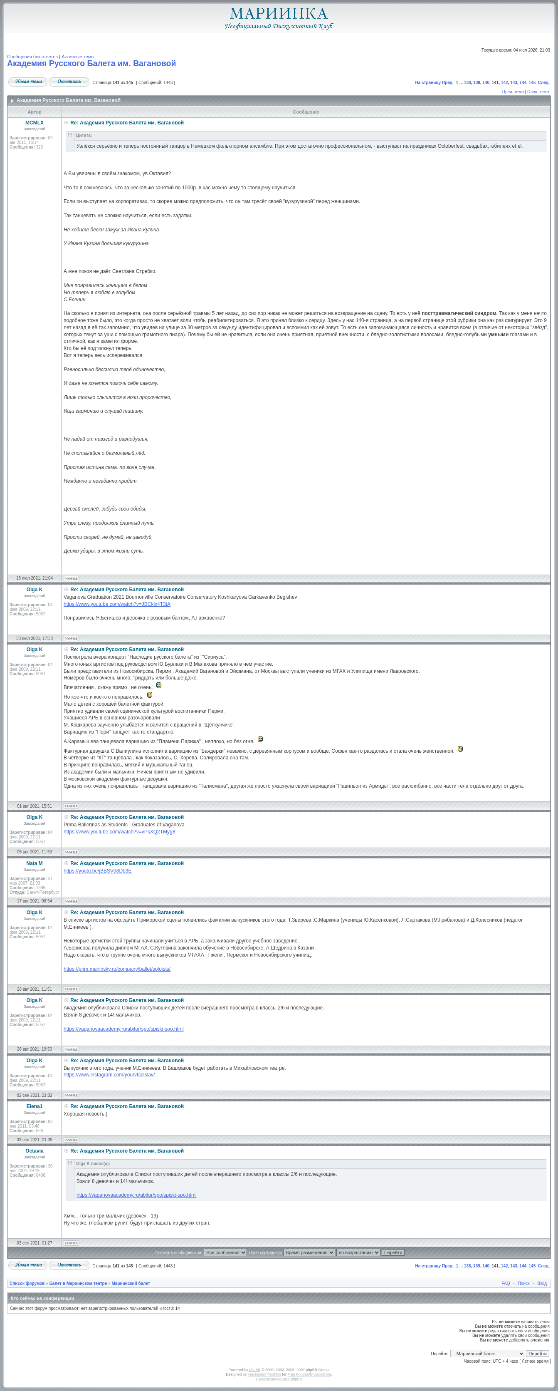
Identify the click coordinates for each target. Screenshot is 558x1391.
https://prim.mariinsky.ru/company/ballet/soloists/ (117, 969)
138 (467, 82)
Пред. (448, 82)
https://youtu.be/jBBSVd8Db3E (97, 871)
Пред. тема (513, 91)
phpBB (254, 1370)
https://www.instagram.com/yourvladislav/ (109, 1075)
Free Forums (298, 1374)
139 (476, 82)
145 (532, 82)
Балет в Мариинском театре (78, 1283)
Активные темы (78, 56)
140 (485, 82)
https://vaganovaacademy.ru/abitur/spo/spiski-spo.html (124, 1029)
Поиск (524, 1283)
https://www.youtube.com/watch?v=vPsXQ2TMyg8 (119, 832)
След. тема (538, 91)
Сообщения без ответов (32, 56)
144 (522, 82)
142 (504, 82)
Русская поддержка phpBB (279, 1379)
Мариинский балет (130, 1283)
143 (513, 82)
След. (544, 82)
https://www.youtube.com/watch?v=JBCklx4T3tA (117, 604)
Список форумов (27, 1283)
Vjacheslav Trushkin (264, 1374)
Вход (542, 1283)
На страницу (428, 82)
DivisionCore (320, 1374)
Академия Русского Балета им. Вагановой (91, 63)
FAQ (506, 1283)
